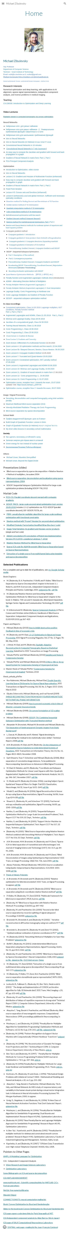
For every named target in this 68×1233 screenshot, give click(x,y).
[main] (34, 13)
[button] (3, 3)
